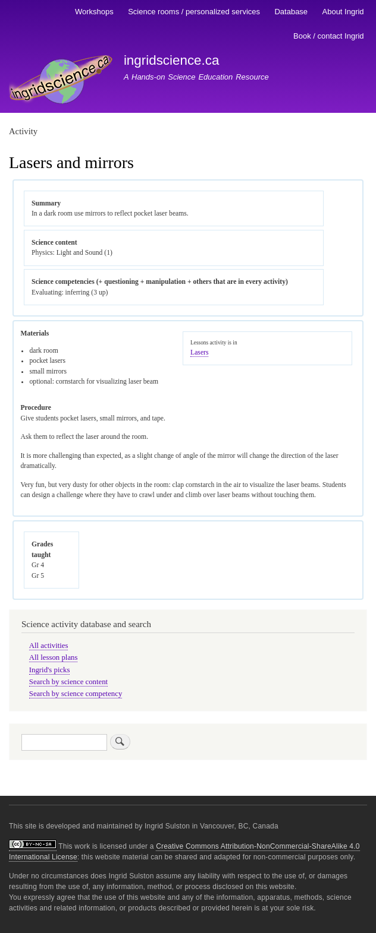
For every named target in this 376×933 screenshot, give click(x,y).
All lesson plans (53, 657)
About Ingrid (343, 11)
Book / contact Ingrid (328, 35)
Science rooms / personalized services (194, 11)
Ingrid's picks (49, 670)
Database (291, 11)
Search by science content (68, 682)
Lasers (199, 352)
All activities (48, 645)
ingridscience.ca (172, 60)
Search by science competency (76, 694)
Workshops (94, 11)
